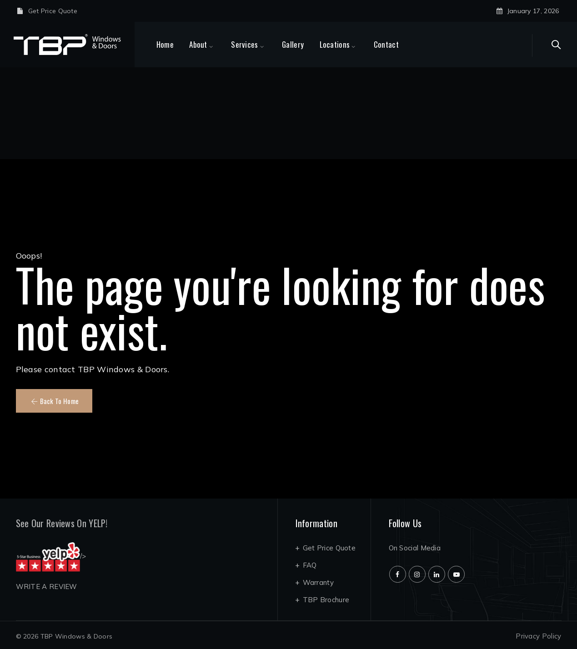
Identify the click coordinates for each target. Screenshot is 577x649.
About (210, 44)
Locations (346, 44)
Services (255, 44)
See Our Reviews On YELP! (62, 523)
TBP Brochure (326, 599)
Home (176, 44)
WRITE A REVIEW (46, 586)
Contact (397, 44)
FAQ (310, 565)
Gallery (304, 44)
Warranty (318, 582)
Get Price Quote (53, 11)
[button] (54, 401)
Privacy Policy (538, 636)
